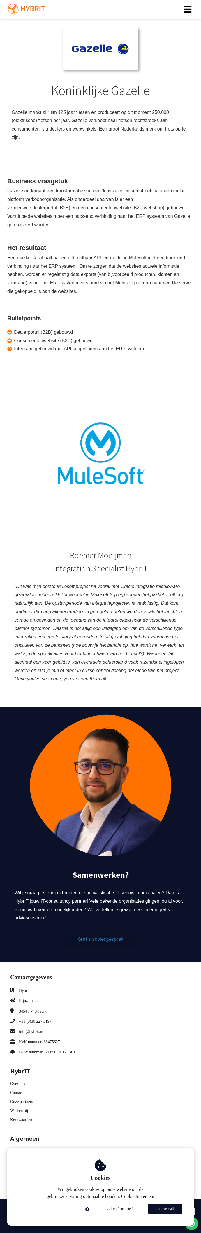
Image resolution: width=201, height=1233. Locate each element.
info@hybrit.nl (31, 1031)
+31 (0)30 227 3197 (35, 1021)
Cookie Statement (137, 1196)
